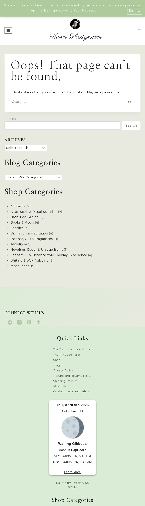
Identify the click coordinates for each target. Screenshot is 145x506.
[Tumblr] (38, 322)
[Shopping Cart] (138, 30)
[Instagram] (19, 322)
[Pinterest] (29, 322)
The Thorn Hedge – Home (71, 349)
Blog (56, 365)
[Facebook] (10, 322)
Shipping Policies (65, 381)
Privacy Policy (63, 370)
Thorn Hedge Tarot (66, 354)
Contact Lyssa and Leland (71, 391)
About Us (59, 386)
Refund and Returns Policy (72, 375)
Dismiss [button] (134, 10)
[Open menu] (8, 30)
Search (10, 119)
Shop (57, 360)
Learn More (72, 472)
